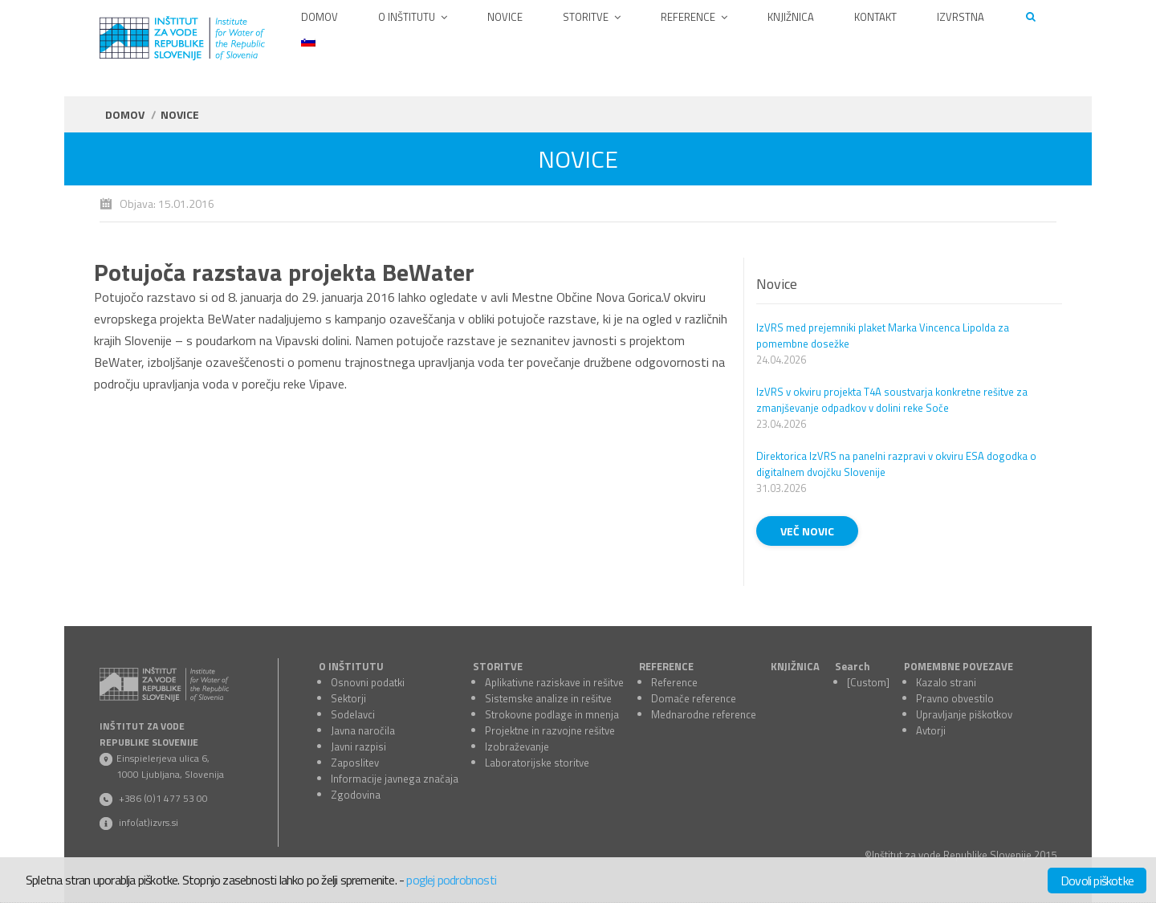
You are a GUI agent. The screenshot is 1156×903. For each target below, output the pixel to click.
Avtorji (931, 730)
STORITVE (498, 666)
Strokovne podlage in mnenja (552, 714)
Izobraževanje (517, 746)
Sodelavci (353, 714)
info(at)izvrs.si (148, 822)
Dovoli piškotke (1097, 880)
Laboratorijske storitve (537, 763)
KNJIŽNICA (795, 666)
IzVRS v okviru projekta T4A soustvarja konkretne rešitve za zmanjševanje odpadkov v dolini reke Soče (892, 400)
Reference (674, 682)
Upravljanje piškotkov (964, 714)
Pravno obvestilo (955, 698)
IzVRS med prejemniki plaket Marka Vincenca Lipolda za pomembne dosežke (882, 335)
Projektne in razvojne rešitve (550, 730)
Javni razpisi (358, 746)
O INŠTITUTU (351, 666)
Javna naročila (363, 730)
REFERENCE (666, 666)
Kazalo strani (946, 682)
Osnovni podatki (368, 682)
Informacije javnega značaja (394, 779)
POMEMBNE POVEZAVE (958, 666)
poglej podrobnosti (451, 879)
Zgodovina (356, 795)
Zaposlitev (355, 763)
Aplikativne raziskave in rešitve (554, 682)
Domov (124, 114)
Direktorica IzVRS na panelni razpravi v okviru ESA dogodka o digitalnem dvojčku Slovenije (896, 464)
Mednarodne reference (703, 714)
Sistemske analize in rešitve (548, 698)
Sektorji (348, 698)
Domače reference (693, 698)
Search (852, 666)
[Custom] (868, 682)
